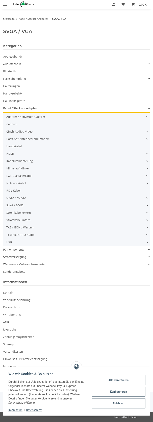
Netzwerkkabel (16, 183)
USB (9, 242)
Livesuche (9, 329)
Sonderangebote (14, 271)
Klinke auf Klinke (17, 168)
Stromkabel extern (18, 212)
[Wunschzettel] (123, 4)
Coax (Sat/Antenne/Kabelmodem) (28, 139)
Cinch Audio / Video (19, 131)
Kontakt (8, 292)
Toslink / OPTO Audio (20, 235)
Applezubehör (12, 56)
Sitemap (8, 344)
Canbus (11, 124)
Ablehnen (117, 403)
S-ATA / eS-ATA (16, 198)
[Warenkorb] (139, 4)
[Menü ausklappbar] (5, 2)
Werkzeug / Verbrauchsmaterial (24, 264)
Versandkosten (13, 351)
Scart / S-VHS (15, 205)
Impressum (17, 410)
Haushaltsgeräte (14, 101)
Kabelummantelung (19, 161)
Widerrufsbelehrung (16, 300)
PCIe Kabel (13, 190)
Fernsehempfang (14, 79)
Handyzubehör (13, 93)
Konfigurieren (117, 391)
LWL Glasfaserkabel (19, 176)
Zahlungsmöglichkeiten (18, 337)
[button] (113, 4)
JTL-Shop (132, 417)
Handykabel (14, 146)
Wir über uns (12, 315)
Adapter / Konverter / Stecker (25, 117)
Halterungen (11, 86)
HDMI (10, 153)
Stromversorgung (14, 257)
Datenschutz (35, 410)
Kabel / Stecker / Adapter (20, 108)
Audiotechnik (12, 64)
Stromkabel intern (18, 220)
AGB (6, 322)
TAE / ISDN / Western (20, 227)
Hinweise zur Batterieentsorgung (25, 359)
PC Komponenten (14, 249)
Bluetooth (9, 71)
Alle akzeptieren (117, 380)
